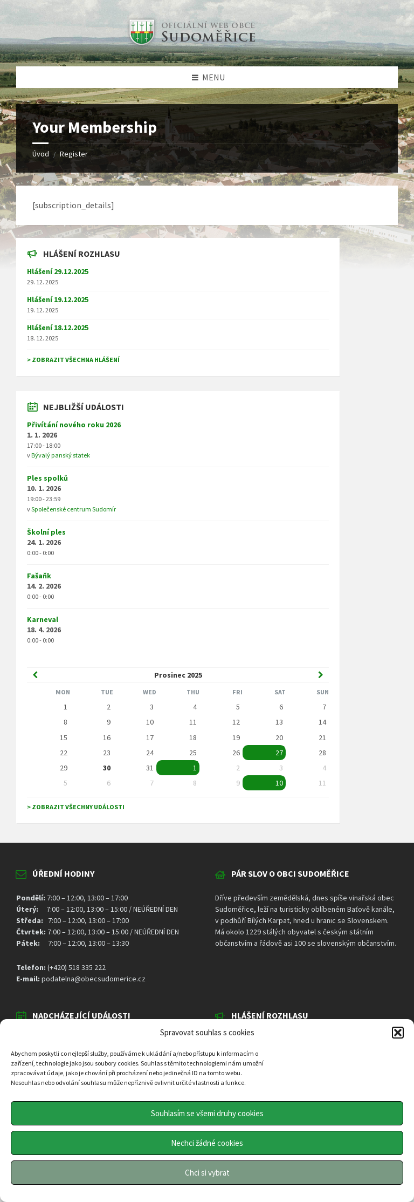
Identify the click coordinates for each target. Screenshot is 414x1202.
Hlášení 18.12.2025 (57, 327)
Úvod (40, 154)
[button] (397, 1032)
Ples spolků (47, 478)
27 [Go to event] (279, 752)
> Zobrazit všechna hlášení (73, 360)
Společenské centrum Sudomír (73, 509)
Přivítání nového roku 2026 (74, 424)
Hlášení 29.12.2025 (57, 271)
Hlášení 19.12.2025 (57, 299)
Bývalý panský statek (60, 455)
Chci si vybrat (207, 1172)
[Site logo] (191, 45)
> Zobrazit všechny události (76, 807)
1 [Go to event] (195, 768)
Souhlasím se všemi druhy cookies (207, 1113)
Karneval (42, 619)
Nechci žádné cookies (207, 1143)
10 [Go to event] (279, 783)
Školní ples (46, 532)
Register (74, 154)
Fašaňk (39, 575)
